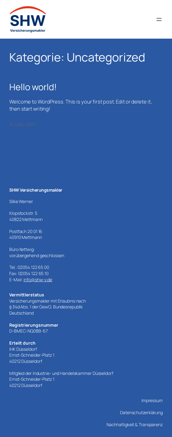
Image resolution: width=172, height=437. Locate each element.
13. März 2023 (22, 124)
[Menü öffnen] (159, 19)
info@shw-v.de (37, 279)
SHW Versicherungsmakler (35, 190)
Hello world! (33, 87)
